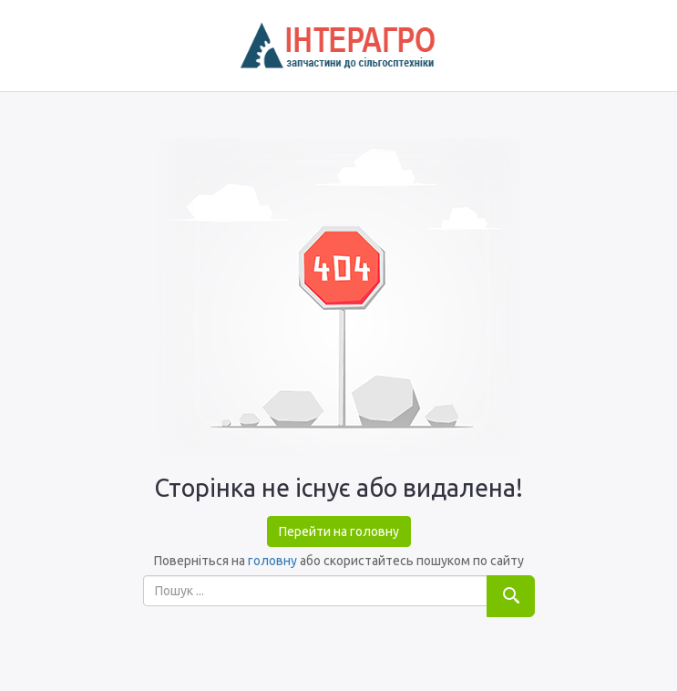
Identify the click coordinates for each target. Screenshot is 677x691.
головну (272, 560)
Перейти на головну (339, 531)
